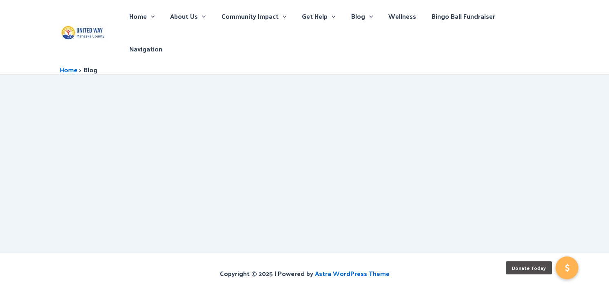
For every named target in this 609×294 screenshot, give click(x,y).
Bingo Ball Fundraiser (465, 16)
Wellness (406, 16)
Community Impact (265, 16)
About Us (201, 16)
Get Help (327, 16)
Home (158, 16)
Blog (368, 16)
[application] (167, 16)
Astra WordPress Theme (352, 273)
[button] (567, 267)
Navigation (526, 16)
